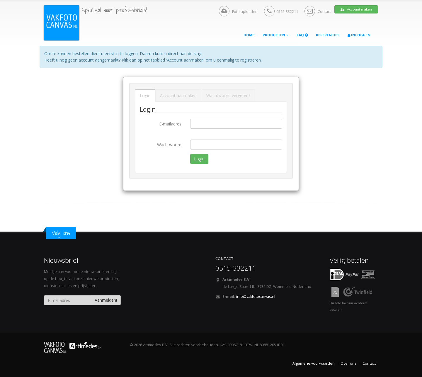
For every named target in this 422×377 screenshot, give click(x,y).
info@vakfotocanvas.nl (255, 296)
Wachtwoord (169, 144)
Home (249, 35)
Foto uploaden (238, 11)
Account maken (356, 9)
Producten (275, 35)
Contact (317, 11)
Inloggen (359, 35)
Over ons (349, 363)
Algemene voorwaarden (313, 363)
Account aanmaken (178, 95)
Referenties (327, 35)
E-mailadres (170, 124)
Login (145, 95)
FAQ (302, 35)
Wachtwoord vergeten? (228, 95)
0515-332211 (281, 11)
